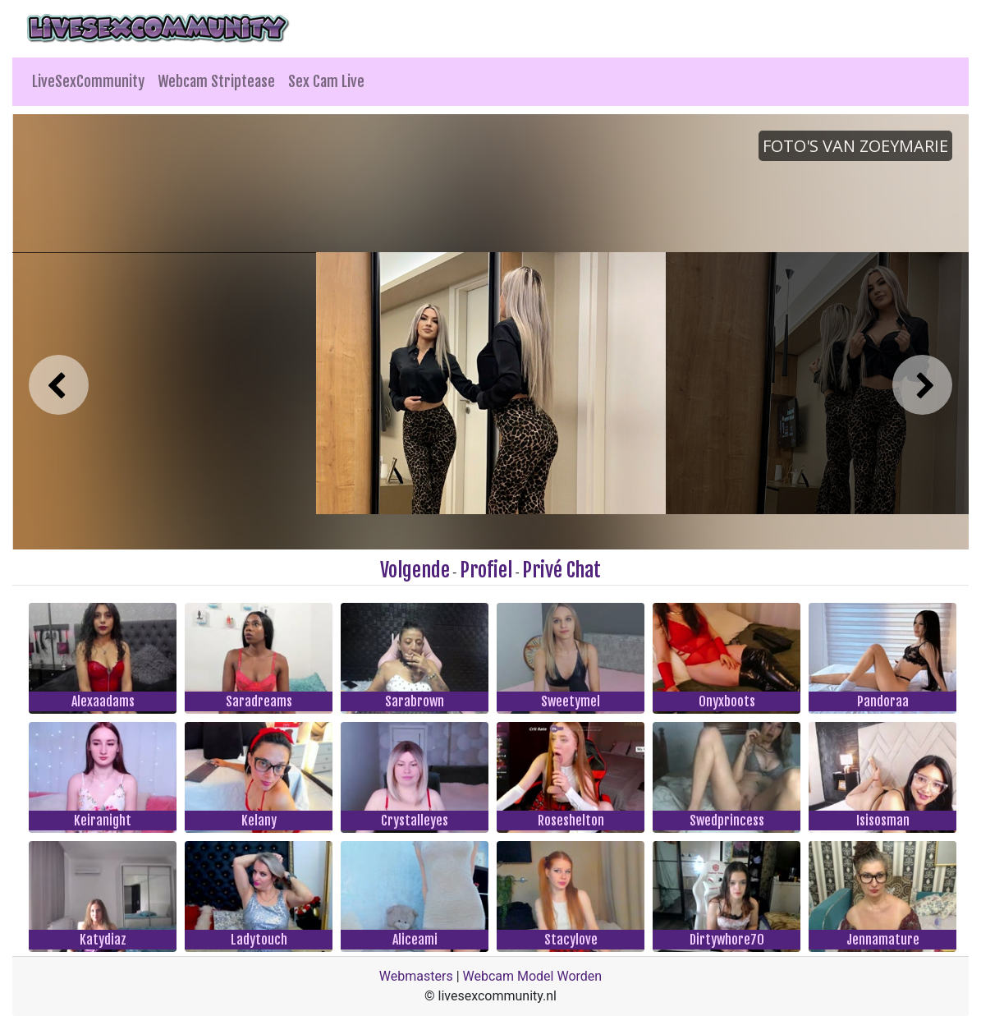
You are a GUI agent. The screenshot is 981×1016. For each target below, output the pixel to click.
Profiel (486, 570)
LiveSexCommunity (88, 81)
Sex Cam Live (326, 81)
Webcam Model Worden (533, 976)
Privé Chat (561, 570)
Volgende (415, 570)
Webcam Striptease (216, 81)
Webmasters (416, 976)
